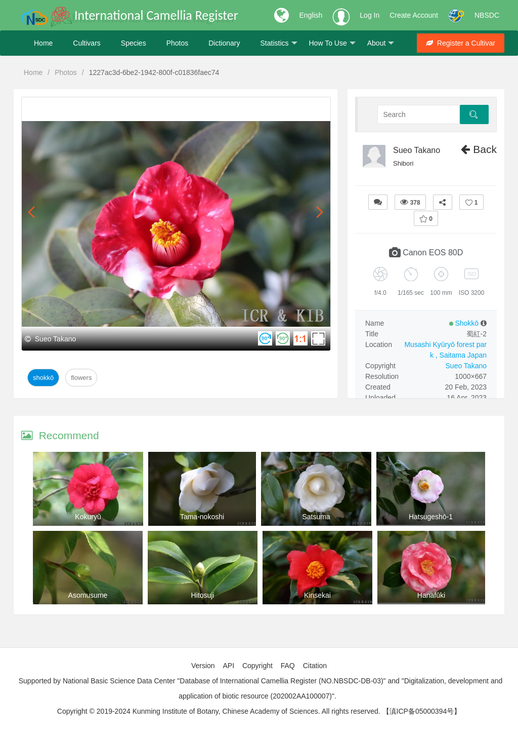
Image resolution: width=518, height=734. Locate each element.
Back (479, 149)
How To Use (332, 43)
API (228, 666)
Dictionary (224, 43)
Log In (369, 15)
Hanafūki (431, 595)
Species (133, 43)
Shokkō (43, 377)
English (310, 15)
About (381, 43)
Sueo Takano (416, 150)
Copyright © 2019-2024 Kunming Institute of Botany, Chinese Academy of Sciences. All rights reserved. (218, 711)
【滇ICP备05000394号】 (421, 711)
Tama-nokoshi (202, 517)
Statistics (278, 43)
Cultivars (86, 43)
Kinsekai (317, 595)
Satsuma (316, 517)
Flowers (81, 377)
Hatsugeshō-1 (431, 517)
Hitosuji (202, 595)
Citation (315, 666)
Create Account (414, 15)
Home (43, 43)
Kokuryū (88, 517)
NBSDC (486, 15)
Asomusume (88, 595)
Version (203, 666)
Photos (177, 43)
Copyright (257, 666)
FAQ (288, 666)
